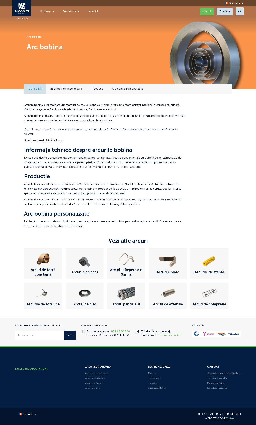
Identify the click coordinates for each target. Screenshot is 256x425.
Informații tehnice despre (66, 88)
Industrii (152, 383)
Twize (230, 418)
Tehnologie (154, 378)
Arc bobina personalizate (127, 88)
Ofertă (207, 11)
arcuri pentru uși (94, 383)
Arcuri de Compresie (96, 373)
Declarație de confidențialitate (224, 373)
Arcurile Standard (98, 366)
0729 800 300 (120, 331)
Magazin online (215, 383)
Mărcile (152, 373)
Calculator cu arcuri (217, 388)
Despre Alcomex (159, 366)
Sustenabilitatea (157, 388)
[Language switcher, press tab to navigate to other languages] (233, 3)
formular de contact (170, 335)
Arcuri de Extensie (95, 378)
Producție (97, 88)
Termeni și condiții (217, 378)
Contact (224, 11)
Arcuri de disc (92, 388)
